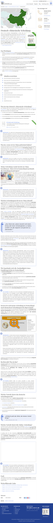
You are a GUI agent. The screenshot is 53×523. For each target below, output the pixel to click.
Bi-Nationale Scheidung (13, 123)
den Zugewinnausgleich (6, 403)
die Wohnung (15, 239)
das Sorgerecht (4, 407)
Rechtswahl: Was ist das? (8, 93)
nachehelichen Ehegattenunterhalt (18, 405)
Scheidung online (45, 4)
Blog (40, 4)
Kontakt (16, 512)
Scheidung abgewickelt (5, 39)
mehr (41, 519)
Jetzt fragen (46, 29)
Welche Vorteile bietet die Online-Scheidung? (12, 97)
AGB (15, 507)
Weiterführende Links (8, 101)
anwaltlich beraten (14, 377)
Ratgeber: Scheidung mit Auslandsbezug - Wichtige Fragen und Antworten (15, 485)
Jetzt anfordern (47, 15)
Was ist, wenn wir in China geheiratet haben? (12, 81)
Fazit (5, 99)
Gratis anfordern (30, 45)
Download (9, 128)
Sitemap (16, 513)
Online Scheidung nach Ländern (14, 6)
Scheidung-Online (5, 510)
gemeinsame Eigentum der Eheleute (27, 215)
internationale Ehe (4, 36)
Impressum (17, 510)
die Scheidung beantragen (19, 150)
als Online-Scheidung (8, 72)
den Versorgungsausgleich (17, 401)
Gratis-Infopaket (29, 4)
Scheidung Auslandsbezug (9, 53)
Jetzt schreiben (47, 23)
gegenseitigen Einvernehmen (6, 246)
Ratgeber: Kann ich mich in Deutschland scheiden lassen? (12, 487)
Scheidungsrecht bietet (5, 43)
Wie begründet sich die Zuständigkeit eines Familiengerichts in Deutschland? (17, 88)
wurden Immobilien (7, 212)
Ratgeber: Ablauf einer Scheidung (8, 491)
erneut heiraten (18, 179)
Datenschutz (17, 509)
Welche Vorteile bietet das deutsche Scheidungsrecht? (13, 95)
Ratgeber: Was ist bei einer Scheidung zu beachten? (11, 489)
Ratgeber (36, 4)
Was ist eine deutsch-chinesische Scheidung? (12, 79)
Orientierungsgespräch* (7, 513)
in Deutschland (26, 59)
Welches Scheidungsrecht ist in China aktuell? (12, 86)
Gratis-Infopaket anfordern (7, 45)
